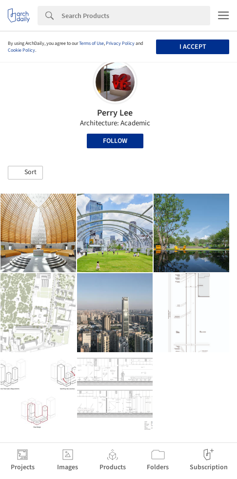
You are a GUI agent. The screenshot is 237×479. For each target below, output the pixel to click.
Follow (115, 141)
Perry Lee (115, 113)
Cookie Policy (21, 50)
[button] (25, 173)
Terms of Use (91, 43)
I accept (192, 47)
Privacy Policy (120, 43)
